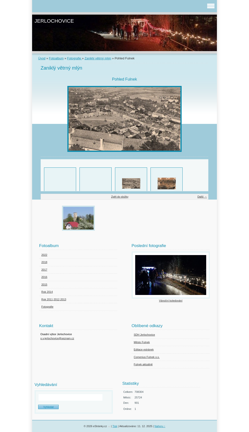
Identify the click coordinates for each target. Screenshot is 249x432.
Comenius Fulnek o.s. (147, 357)
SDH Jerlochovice (144, 334)
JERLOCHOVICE (54, 21)
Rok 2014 (47, 291)
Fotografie (74, 58)
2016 (44, 277)
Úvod (41, 58)
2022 (44, 254)
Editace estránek (144, 349)
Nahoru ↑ (159, 426)
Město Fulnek (142, 342)
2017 (44, 269)
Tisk (114, 426)
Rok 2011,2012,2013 (53, 299)
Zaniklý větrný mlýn (98, 58)
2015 (44, 284)
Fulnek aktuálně (143, 364)
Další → (202, 196)
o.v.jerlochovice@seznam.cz (57, 338)
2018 (44, 262)
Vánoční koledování (171, 300)
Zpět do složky (119, 196)
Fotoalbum (56, 58)
